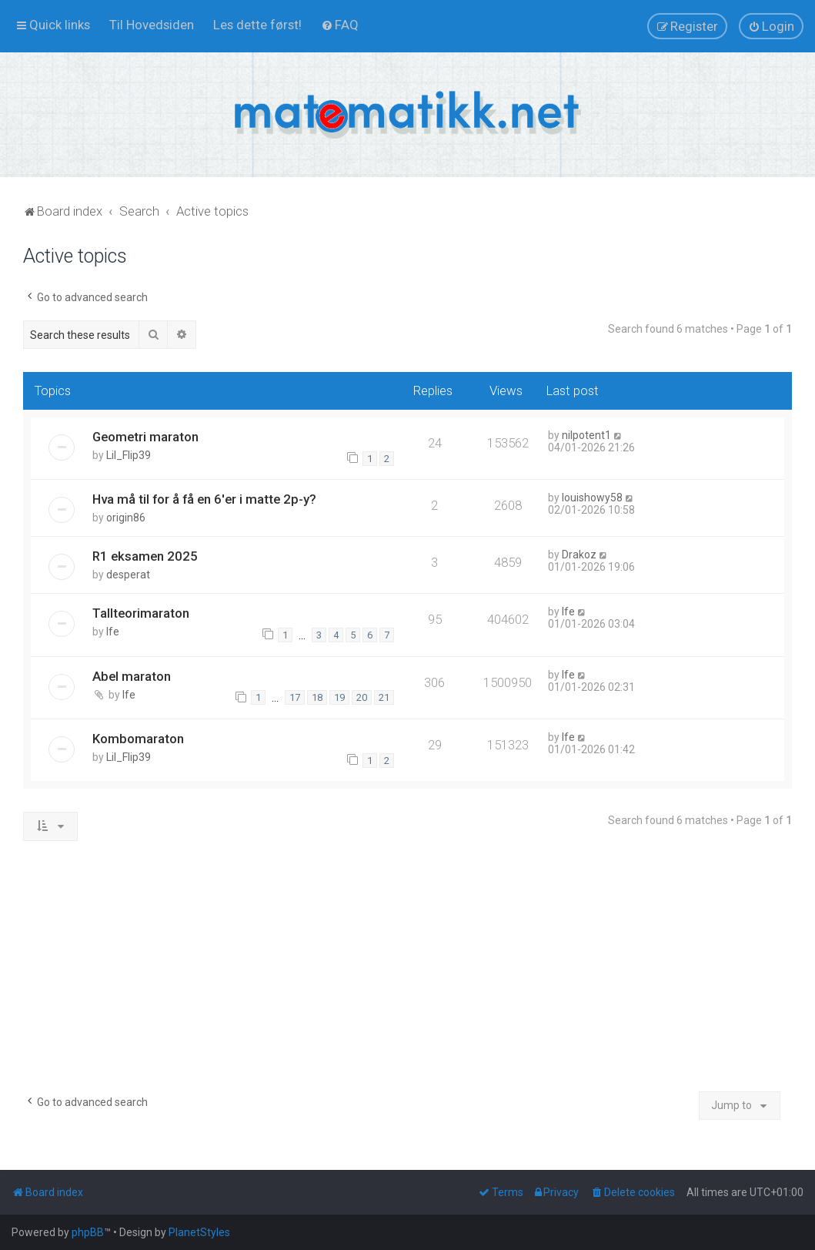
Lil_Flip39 (128, 455)
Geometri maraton (145, 436)
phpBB (88, 1232)
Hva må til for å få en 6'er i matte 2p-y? (204, 499)
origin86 (125, 517)
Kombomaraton (138, 738)
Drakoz (579, 554)
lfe (112, 631)
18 (317, 697)
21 (384, 697)
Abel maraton (131, 676)
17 (294, 697)
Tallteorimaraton (140, 613)
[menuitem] (151, 24)
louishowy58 (592, 497)
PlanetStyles (199, 1232)
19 (339, 697)
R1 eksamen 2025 (145, 556)
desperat (128, 574)
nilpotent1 (586, 435)
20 (361, 697)
